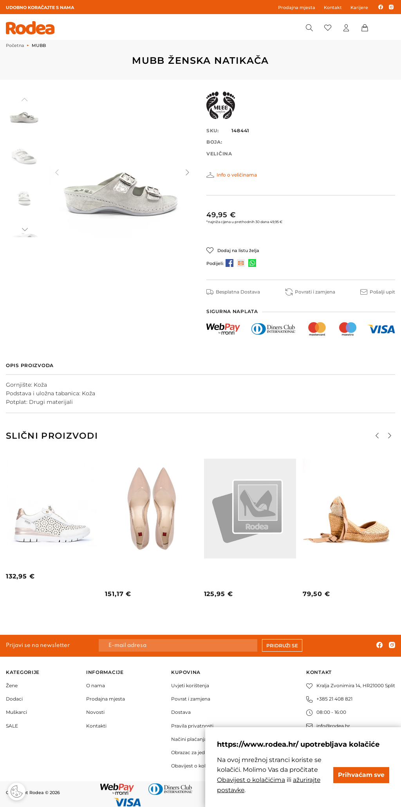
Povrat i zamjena (190, 699)
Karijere (359, 7)
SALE (12, 725)
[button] (24, 229)
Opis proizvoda (30, 365)
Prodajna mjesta (296, 7)
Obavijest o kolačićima (197, 766)
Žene (12, 685)
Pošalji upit (377, 292)
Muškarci (16, 712)
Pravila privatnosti (192, 725)
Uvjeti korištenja (190, 685)
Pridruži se (282, 645)
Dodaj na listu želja (238, 250)
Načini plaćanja (189, 739)
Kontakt (333, 7)
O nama (95, 685)
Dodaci (14, 699)
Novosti (95, 712)
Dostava (181, 712)
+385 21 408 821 (329, 699)
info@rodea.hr (328, 725)
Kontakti (96, 725)
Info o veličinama (237, 175)
